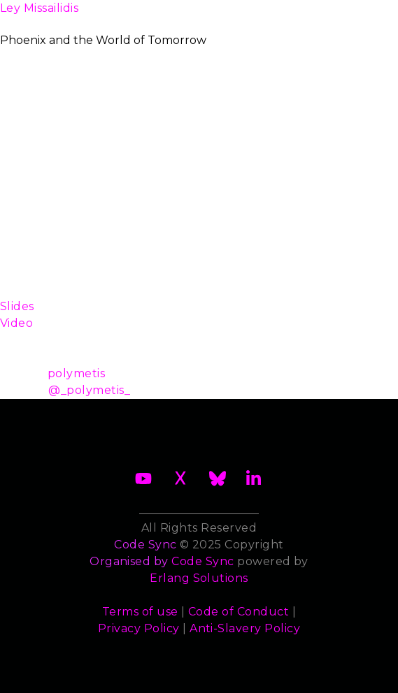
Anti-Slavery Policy (245, 628)
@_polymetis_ (89, 390)
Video (16, 323)
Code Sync (202, 561)
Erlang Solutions (199, 578)
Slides (17, 306)
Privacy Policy (139, 628)
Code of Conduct (238, 611)
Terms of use (140, 611)
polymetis (76, 373)
